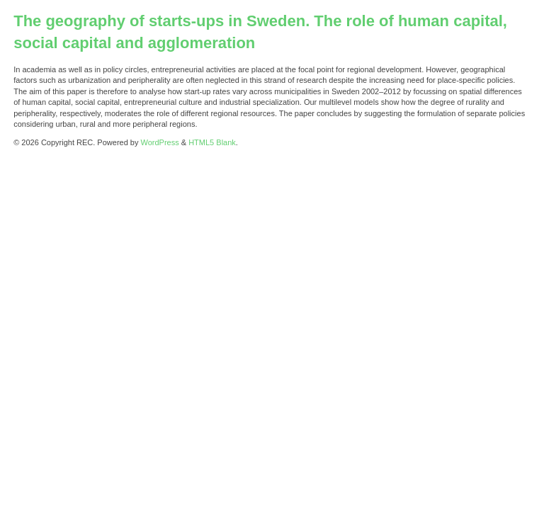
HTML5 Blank (212, 142)
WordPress (160, 142)
